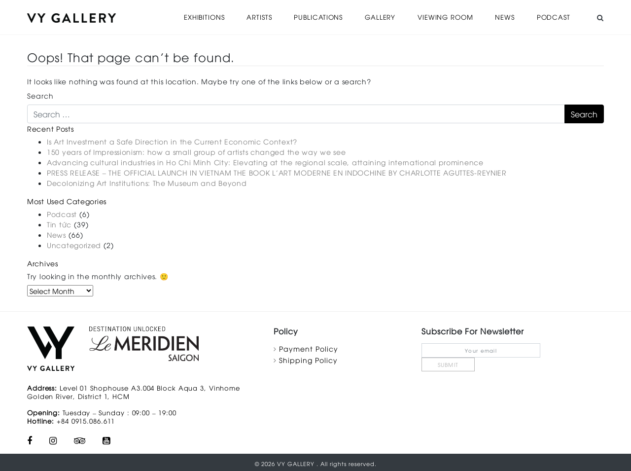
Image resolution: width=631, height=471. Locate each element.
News (505, 16)
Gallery (380, 16)
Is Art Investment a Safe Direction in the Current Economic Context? (172, 140)
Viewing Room (445, 16)
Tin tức (59, 223)
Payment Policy (308, 348)
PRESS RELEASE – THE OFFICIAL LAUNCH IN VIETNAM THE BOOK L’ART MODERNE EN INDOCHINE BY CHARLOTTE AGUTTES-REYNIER (277, 172)
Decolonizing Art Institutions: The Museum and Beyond (146, 182)
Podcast (553, 16)
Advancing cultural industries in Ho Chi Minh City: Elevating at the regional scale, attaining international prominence (265, 161)
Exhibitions (204, 16)
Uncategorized (74, 244)
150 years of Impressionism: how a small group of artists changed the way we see (196, 151)
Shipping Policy (308, 359)
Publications (318, 16)
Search (40, 95)
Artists (259, 16)
